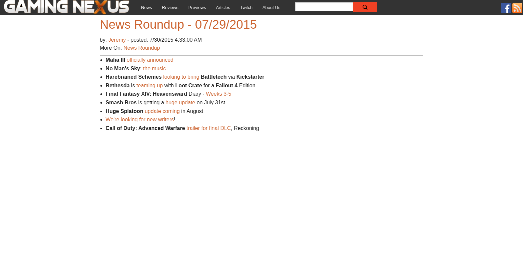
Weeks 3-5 (218, 94)
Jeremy (117, 40)
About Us (271, 7)
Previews (197, 7)
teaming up (149, 85)
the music (154, 68)
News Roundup (141, 48)
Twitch (246, 7)
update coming (162, 111)
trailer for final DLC (208, 128)
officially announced (150, 60)
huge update (180, 102)
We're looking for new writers (140, 119)
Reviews (170, 7)
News (146, 7)
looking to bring (181, 77)
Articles (223, 7)
